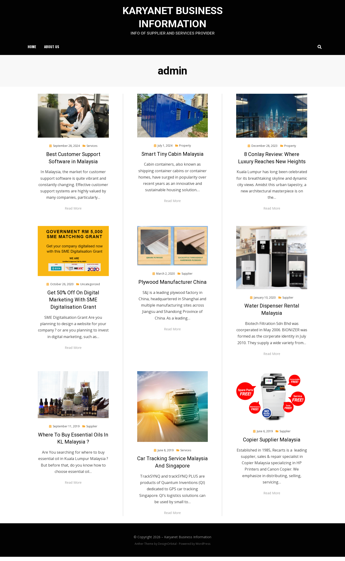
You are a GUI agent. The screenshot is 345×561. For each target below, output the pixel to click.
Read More (73, 212)
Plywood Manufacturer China (172, 286)
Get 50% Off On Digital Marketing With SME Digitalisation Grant (73, 304)
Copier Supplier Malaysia (271, 444)
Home (32, 50)
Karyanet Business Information (187, 541)
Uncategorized (90, 288)
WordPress (203, 548)
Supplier (187, 278)
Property (185, 150)
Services (92, 150)
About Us (51, 50)
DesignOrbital (167, 548)
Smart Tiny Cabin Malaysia (172, 158)
